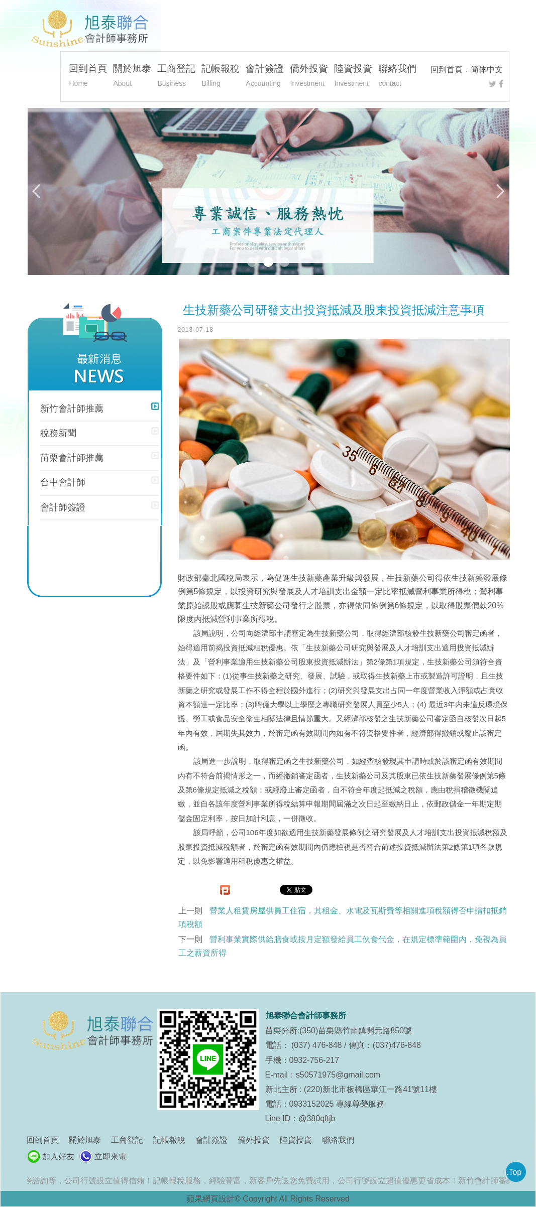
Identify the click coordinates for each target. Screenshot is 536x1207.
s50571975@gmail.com (338, 1074)
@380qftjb (316, 1118)
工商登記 (176, 76)
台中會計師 (62, 482)
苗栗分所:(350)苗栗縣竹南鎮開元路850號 (338, 1030)
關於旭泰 (132, 76)
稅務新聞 (58, 433)
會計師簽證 (62, 507)
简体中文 (487, 69)
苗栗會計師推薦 (71, 458)
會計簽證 (265, 76)
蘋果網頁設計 (210, 1198)
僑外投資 (309, 76)
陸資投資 (353, 76)
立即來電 (110, 1156)
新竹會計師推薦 (71, 409)
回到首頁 (447, 69)
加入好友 (58, 1156)
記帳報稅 (220, 76)
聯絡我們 (397, 76)
